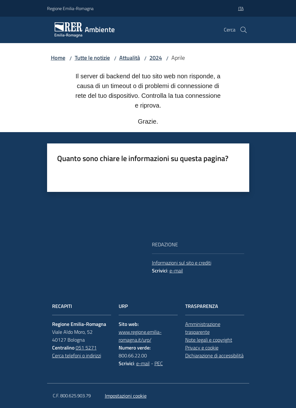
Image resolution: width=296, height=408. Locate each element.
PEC (158, 363)
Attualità (129, 57)
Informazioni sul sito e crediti (181, 262)
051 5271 (86, 347)
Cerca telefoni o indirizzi (76, 355)
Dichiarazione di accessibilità (214, 355)
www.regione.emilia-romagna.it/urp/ (140, 336)
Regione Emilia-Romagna (70, 8)
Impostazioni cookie (126, 396)
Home (58, 57)
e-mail (176, 270)
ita (241, 8)
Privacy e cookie (201, 347)
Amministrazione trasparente (202, 328)
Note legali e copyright (208, 340)
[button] (243, 30)
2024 (155, 57)
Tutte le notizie (92, 57)
